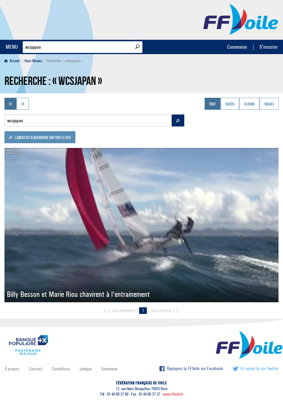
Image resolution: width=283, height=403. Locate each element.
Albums (249, 104)
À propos (11, 369)
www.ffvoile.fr (173, 394)
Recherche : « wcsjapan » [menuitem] (64, 60)
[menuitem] (13, 60)
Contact (35, 369)
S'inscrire (268, 46)
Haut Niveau (33, 60)
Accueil (12, 60)
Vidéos (230, 104)
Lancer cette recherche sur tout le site (40, 138)
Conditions (61, 369)
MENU (12, 46)
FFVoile (241, 19)
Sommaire (109, 369)
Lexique (86, 369)
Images (269, 104)
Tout (212, 104)
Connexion (237, 46)
